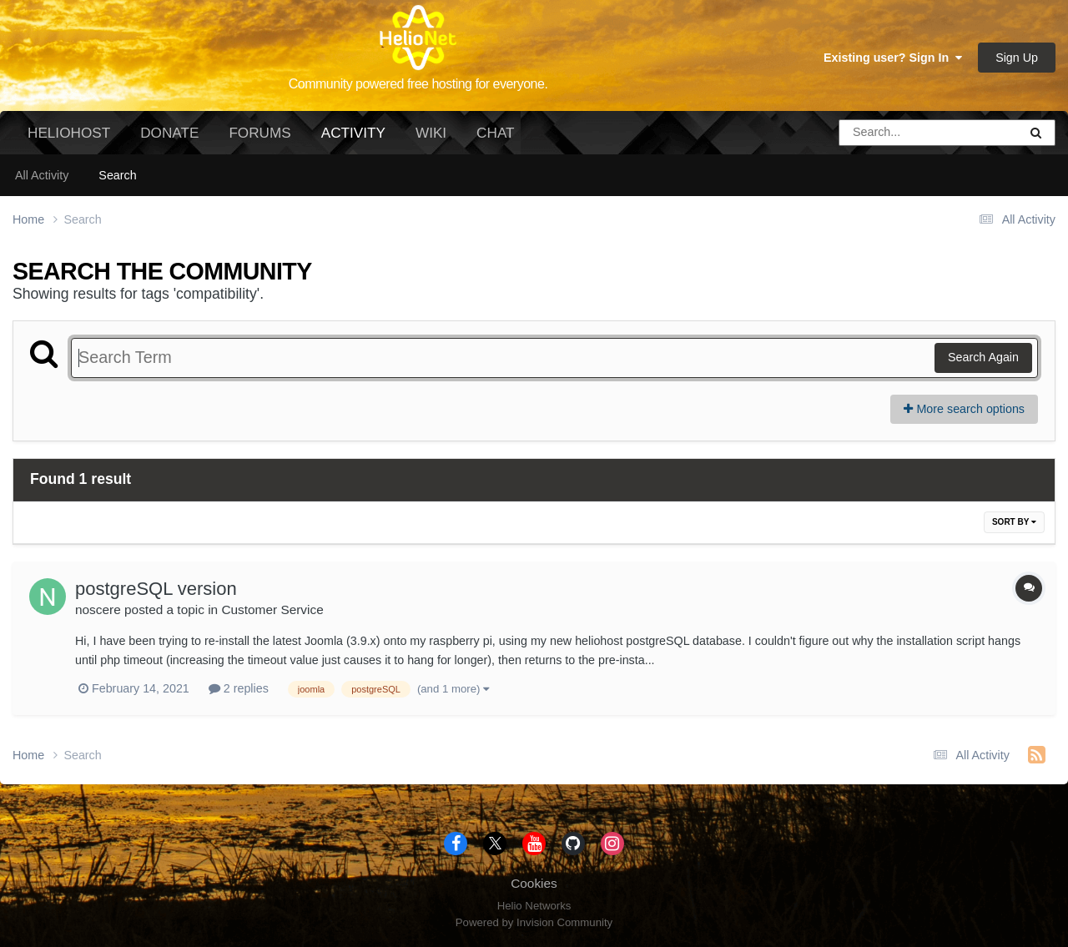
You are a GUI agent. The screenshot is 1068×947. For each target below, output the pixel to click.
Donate (169, 132)
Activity (353, 139)
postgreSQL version (156, 588)
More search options (964, 409)
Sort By (1014, 521)
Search (117, 175)
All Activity (41, 175)
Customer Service (272, 609)
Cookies (534, 883)
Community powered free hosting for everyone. (418, 84)
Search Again (983, 357)
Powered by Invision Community (534, 922)
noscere (98, 609)
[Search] (881, 132)
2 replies (239, 688)
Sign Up (1016, 57)
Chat (495, 132)
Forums (259, 132)
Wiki (431, 132)
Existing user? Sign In (893, 57)
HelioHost (69, 132)
